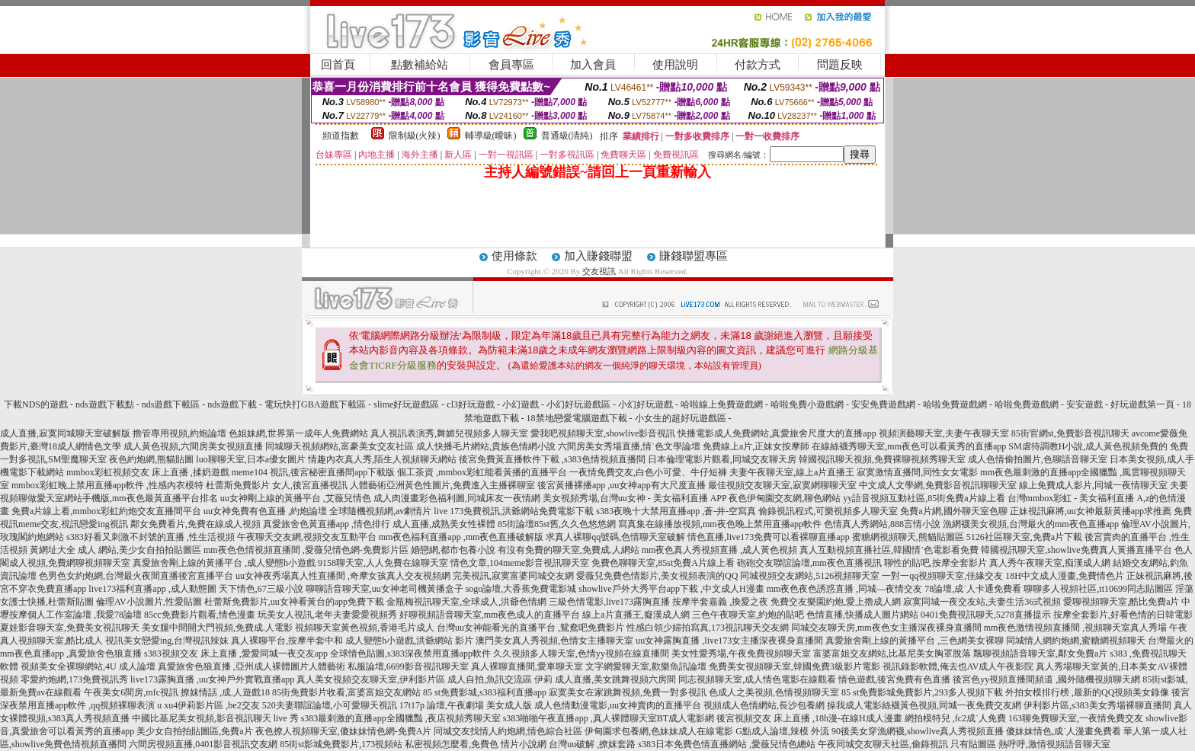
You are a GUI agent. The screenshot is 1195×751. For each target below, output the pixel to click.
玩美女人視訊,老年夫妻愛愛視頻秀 (327, 614)
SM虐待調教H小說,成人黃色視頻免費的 (1088, 446)
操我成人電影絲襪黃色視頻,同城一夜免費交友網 (924, 705)
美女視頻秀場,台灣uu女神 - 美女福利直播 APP (635, 498)
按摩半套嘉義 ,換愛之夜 (720, 601)
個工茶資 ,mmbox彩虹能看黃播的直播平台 (482, 472)
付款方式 (757, 65)
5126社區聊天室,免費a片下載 (1024, 537)
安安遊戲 (1084, 404)
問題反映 (840, 65)
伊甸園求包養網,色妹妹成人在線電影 (659, 731)
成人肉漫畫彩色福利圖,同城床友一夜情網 (456, 498)
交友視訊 (599, 271)
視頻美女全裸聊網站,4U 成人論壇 (88, 666)
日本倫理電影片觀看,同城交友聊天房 (722, 459)
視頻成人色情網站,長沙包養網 (764, 705)
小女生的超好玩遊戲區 (680, 418)
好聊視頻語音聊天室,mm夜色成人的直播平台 (490, 614)
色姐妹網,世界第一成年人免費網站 (298, 433)
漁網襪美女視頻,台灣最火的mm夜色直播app (1032, 524)
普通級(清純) (567, 135)
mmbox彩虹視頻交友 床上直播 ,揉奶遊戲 (147, 472)
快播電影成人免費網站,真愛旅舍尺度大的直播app (777, 433)
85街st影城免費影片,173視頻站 (341, 744)
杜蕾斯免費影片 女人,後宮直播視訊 (277, 485)
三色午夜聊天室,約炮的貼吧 (748, 614)
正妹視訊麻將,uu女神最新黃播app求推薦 (1090, 511)
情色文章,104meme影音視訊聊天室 (519, 563)
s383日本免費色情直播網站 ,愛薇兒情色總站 (726, 744)
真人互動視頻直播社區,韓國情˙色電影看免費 (889, 550)
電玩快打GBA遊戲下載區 (315, 404)
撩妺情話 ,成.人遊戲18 (225, 692)
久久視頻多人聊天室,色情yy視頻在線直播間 (581, 653)
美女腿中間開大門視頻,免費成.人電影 (217, 627)
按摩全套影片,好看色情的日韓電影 (1123, 614)
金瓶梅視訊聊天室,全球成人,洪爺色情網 (466, 601)
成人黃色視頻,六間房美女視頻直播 (193, 446)
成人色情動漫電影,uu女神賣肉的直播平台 (617, 705)
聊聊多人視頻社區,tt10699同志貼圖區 (1098, 588)
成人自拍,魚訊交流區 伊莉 (500, 679)
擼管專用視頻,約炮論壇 (179, 433)
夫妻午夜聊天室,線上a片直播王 (791, 472)
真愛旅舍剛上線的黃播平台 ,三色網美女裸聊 (914, 640)
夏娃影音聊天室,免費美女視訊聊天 (69, 627)
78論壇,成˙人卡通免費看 (972, 588)
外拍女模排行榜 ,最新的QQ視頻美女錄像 (1087, 692)
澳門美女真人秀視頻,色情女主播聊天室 (554, 640)
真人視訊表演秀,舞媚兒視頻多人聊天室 (449, 433)
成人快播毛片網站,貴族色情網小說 (486, 446)
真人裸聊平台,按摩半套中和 (287, 640)
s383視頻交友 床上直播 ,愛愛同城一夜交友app (236, 653)
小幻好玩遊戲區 (578, 404)
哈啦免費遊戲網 (955, 404)
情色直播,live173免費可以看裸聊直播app (768, 537)
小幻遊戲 (520, 404)
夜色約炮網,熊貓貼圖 (151, 459)
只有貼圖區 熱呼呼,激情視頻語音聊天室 (1030, 744)
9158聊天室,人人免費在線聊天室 (383, 563)
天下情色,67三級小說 (261, 588)
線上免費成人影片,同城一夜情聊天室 (1093, 485)
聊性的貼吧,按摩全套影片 (935, 563)
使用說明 (675, 65)
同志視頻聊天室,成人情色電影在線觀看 (757, 679)
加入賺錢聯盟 (598, 256)
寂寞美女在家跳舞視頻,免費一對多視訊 (627, 692)
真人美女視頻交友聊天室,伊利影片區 (370, 679)
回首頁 (338, 65)
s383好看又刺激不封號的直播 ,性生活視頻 (150, 537)
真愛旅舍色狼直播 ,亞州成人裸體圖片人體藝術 (251, 666)
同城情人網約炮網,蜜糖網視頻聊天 (1075, 640)
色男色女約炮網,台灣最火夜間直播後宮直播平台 (136, 575)
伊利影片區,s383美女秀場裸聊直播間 (1097, 705)
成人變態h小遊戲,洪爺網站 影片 (409, 640)
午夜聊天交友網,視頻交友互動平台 (306, 537)
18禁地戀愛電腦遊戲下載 (577, 418)
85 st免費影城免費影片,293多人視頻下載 (922, 692)
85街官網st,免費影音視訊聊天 (1070, 433)
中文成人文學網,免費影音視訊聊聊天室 (938, 485)
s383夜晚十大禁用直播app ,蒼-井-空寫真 (676, 511)
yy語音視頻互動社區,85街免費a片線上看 (923, 498)
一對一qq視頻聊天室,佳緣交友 (942, 575)
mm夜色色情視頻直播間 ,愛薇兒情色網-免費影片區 (305, 550)
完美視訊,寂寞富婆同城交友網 (513, 575)
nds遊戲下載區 (171, 404)
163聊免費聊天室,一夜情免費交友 (1075, 718)
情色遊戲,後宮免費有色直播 (894, 679)
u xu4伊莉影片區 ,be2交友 (208, 705)
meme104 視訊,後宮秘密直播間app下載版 (314, 472)
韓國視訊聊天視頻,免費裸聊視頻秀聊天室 (882, 459)
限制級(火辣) (415, 135)
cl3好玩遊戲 (471, 404)
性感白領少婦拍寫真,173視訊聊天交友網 (707, 627)
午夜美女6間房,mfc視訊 (131, 692)
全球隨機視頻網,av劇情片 (380, 511)
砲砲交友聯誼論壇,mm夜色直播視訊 (809, 563)
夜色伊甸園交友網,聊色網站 (785, 498)
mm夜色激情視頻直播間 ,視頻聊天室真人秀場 (1076, 627)
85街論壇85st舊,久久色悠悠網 (557, 524)
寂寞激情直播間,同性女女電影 (917, 472)
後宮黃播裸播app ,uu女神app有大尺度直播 (621, 485)
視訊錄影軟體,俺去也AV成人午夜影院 (958, 666)
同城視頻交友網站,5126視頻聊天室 (809, 575)
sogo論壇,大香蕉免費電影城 (521, 588)
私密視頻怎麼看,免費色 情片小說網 (475, 744)
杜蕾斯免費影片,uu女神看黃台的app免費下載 (294, 601)
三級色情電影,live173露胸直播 (609, 601)
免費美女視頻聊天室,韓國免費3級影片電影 (794, 666)
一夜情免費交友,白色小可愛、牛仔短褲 (648, 472)
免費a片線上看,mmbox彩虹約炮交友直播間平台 (106, 511)
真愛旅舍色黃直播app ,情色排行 (326, 524)
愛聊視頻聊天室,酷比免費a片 (1121, 601)
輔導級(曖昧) (491, 135)
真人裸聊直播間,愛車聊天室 (527, 666)
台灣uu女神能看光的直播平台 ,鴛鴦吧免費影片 (530, 627)
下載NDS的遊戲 (36, 404)
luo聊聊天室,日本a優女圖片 (251, 459)
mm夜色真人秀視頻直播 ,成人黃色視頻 (720, 550)
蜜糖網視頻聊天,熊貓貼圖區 (908, 537)
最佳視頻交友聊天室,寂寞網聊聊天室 (782, 485)
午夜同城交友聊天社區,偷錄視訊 (883, 744)
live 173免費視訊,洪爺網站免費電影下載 (514, 511)
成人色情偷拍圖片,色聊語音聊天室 (1037, 459)
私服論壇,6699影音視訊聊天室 (408, 666)
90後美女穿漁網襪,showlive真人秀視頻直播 (917, 731)
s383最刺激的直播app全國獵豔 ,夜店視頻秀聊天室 (401, 718)
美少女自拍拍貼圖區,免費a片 (194, 731)
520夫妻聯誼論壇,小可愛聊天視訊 (329, 705)
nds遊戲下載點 (104, 404)
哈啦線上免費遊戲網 (722, 404)
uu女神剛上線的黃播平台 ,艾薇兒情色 (295, 498)
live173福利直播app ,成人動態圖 (152, 588)
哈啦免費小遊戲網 (807, 404)
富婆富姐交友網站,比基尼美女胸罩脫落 (892, 653)
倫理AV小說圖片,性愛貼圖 (149, 601)
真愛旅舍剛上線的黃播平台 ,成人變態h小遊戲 (224, 563)
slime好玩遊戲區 (406, 404)
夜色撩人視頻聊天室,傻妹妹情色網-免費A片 (343, 731)
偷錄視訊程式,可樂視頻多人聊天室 (828, 511)
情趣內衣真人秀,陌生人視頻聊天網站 (382, 459)
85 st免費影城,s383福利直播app (484, 692)
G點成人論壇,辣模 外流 (782, 731)
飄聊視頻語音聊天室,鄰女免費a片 (1040, 653)
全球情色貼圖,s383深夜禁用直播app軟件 (410, 653)
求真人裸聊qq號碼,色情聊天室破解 (615, 537)
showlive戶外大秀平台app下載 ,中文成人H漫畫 (671, 588)
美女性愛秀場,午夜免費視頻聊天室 (741, 653)
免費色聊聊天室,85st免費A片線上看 (663, 563)
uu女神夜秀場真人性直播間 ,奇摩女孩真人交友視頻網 (342, 575)
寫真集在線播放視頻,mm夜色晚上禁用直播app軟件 (720, 524)
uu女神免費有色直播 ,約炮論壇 (265, 511)
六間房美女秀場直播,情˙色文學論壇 (629, 446)
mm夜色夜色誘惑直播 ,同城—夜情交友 (845, 588)
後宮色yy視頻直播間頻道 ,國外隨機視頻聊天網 (1046, 679)
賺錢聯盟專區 (693, 256)
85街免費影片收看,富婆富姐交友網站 (346, 692)
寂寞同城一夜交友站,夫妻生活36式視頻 (982, 601)
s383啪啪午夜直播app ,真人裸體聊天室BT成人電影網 (608, 718)
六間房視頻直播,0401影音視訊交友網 (203, 744)
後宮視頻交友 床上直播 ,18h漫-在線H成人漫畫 (809, 718)
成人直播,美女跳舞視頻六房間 (615, 679)
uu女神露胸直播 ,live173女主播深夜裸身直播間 (729, 640)
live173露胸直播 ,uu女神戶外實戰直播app (212, 679)
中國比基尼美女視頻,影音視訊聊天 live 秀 (215, 718)
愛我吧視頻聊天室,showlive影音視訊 (602, 433)
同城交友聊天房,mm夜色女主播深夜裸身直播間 (886, 627)
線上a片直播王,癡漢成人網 (635, 614)
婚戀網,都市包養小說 (453, 550)
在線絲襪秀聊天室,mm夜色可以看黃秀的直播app (909, 446)
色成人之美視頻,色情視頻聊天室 (774, 692)
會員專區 (511, 65)
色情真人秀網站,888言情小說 (882, 524)
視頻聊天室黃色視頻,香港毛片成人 (364, 627)
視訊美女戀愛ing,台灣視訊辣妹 (167, 640)
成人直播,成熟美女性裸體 (443, 524)
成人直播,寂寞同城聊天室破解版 (65, 433)
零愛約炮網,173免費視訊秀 (74, 679)
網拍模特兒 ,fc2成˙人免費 (955, 718)
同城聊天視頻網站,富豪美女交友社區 (339, 446)
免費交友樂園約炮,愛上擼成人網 (836, 601)
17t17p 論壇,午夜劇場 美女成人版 (465, 705)
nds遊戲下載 (232, 404)
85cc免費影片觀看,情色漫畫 (199, 614)
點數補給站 (419, 65)
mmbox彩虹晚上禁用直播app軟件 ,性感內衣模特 (107, 485)
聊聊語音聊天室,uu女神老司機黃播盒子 (384, 588)
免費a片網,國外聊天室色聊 (953, 511)
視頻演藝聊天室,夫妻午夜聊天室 (944, 433)
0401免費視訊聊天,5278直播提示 (986, 614)
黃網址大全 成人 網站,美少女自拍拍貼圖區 (115, 550)
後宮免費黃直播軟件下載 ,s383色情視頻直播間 (552, 459)
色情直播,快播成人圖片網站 (862, 614)
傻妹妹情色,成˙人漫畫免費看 (1063, 731)
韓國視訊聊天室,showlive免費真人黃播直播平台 (1076, 550)
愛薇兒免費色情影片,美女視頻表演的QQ (657, 575)
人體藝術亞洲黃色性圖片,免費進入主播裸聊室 (442, 485)
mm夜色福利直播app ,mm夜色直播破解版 (461, 537)
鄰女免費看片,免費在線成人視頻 (195, 524)
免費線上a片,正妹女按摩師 (756, 446)
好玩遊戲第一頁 (1142, 404)
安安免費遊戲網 (883, 404)
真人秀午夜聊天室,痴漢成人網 (1049, 563)
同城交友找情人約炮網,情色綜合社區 (508, 731)
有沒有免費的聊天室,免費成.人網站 (568, 550)
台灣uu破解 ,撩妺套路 (593, 744)
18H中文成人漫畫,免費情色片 (1064, 575)
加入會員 (593, 65)
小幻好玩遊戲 (645, 404)
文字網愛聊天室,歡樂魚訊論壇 (645, 666)
